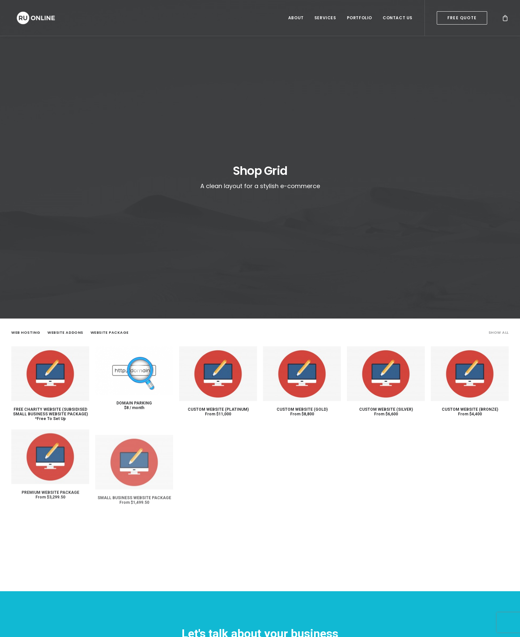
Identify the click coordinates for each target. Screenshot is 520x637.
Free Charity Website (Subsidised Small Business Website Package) (50, 276)
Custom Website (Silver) (386, 280)
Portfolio (359, 18)
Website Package (110, 198)
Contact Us (398, 18)
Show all (498, 198)
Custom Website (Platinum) (218, 274)
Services (325, 18)
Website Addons (65, 198)
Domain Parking (134, 268)
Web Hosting (25, 198)
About (296, 18)
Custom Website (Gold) (302, 274)
